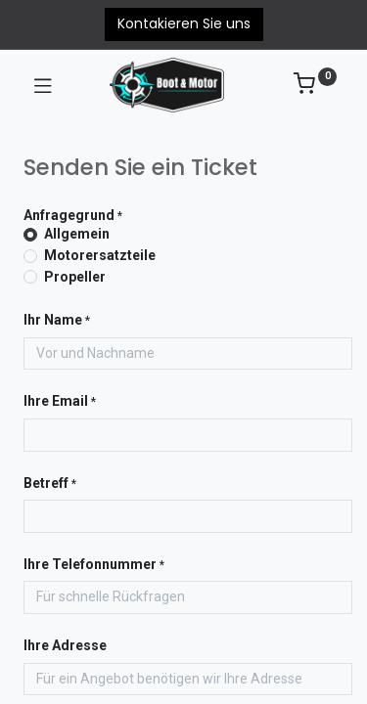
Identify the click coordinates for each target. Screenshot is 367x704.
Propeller (75, 277)
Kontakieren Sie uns (184, 23)
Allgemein (77, 234)
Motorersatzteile (100, 255)
